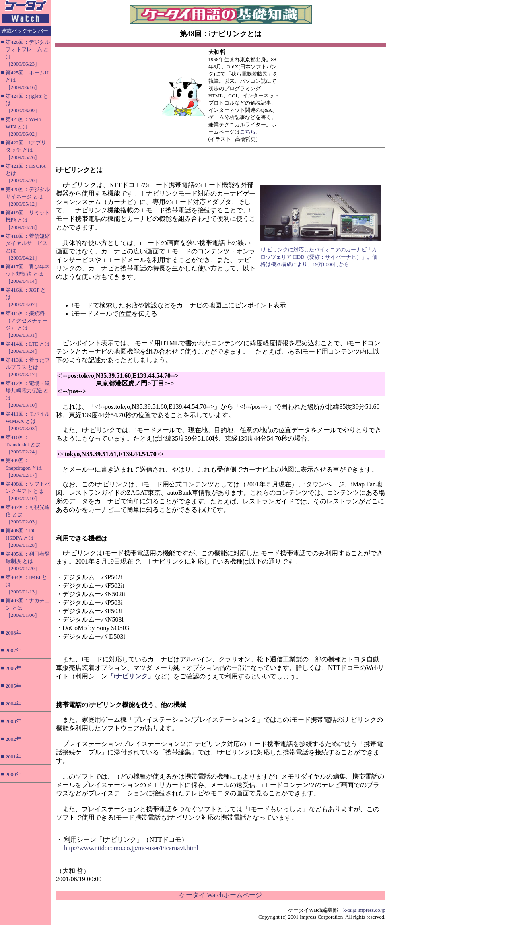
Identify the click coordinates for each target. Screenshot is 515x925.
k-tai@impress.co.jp (364, 910)
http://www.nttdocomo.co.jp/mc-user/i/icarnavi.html (131, 848)
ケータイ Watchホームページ (220, 895)
